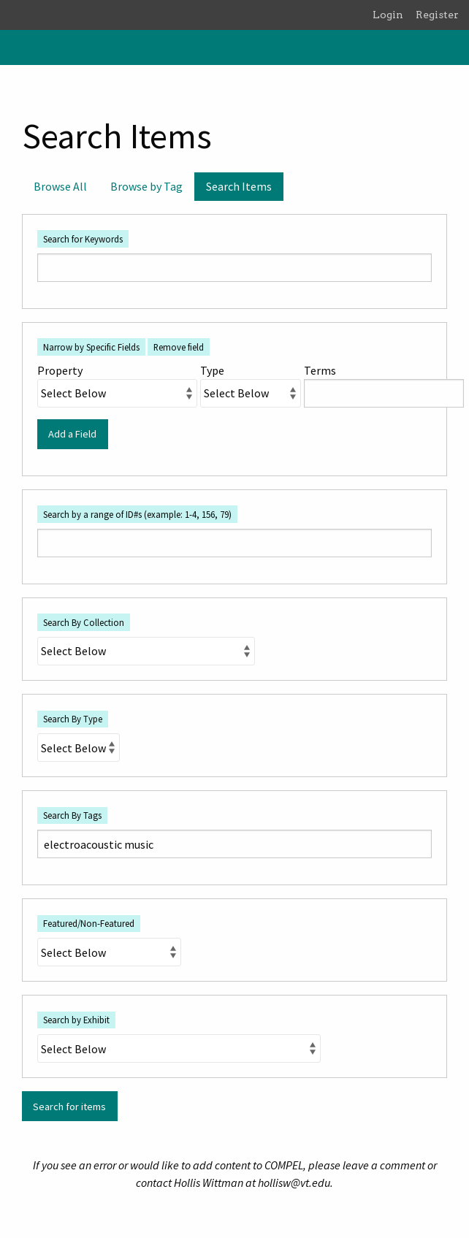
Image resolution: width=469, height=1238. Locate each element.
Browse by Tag (146, 186)
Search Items (239, 186)
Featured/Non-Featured (88, 923)
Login (388, 14)
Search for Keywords (83, 239)
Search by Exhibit (76, 1019)
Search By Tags (72, 815)
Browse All (60, 186)
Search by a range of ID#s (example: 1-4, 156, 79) (137, 514)
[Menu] (17, 47)
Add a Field (72, 433)
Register (437, 14)
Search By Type (72, 719)
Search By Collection (83, 622)
